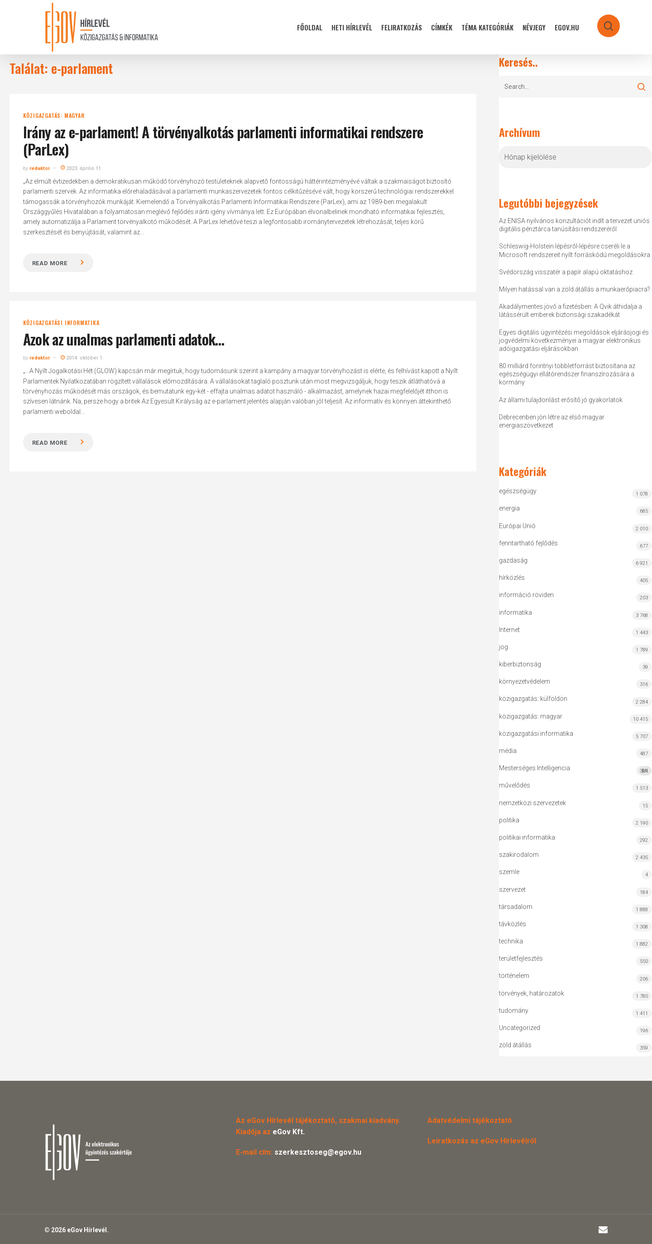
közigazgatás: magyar (54, 115)
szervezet (512, 889)
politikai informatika (527, 837)
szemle (509, 871)
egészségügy (518, 491)
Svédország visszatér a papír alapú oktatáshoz (566, 272)
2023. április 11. (81, 168)
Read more (49, 263)
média (508, 750)
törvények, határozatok (531, 993)
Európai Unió (517, 526)
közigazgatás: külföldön (533, 698)
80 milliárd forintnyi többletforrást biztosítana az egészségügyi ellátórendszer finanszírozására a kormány (567, 374)
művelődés (514, 785)
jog (503, 647)
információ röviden (526, 594)
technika (511, 941)
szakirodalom (519, 854)
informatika (515, 612)
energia (509, 508)
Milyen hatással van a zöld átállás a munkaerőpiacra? (574, 289)
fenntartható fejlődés (528, 543)
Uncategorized (519, 1027)
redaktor (39, 168)
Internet (509, 629)
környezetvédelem (524, 681)
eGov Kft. (289, 1131)
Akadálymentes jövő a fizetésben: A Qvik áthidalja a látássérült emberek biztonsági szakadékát (570, 310)
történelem (514, 975)
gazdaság (513, 560)
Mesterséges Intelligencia (575, 770)
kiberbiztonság (520, 664)
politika (509, 820)
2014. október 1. (82, 358)
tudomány (513, 1010)
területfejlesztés (521, 958)
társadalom (515, 906)
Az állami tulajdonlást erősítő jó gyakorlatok (561, 399)
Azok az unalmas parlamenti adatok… (124, 339)
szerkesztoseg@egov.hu (317, 1152)
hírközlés (512, 577)
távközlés (512, 924)
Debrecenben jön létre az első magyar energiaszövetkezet (551, 421)
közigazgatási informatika (61, 323)
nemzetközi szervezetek (532, 803)
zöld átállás (515, 1045)
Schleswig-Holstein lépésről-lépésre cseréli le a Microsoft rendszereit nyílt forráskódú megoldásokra (574, 250)
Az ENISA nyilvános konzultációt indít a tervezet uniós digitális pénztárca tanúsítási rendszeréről (574, 225)
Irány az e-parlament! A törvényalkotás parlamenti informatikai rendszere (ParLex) (223, 140)
